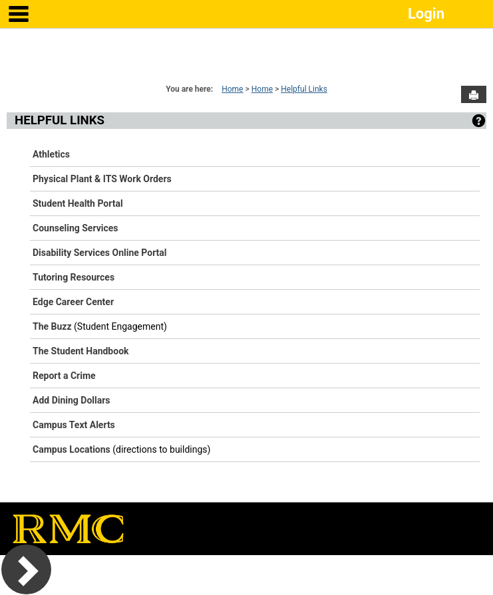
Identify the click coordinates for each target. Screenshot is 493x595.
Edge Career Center (73, 302)
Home (232, 89)
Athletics (51, 154)
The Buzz (52, 326)
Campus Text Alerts (74, 424)
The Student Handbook (81, 351)
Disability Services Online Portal (100, 252)
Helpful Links (304, 89)
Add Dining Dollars (71, 400)
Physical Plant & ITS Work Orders (102, 179)
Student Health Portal (78, 203)
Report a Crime (64, 375)
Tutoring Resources (73, 277)
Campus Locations (71, 449)
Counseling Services (75, 228)
